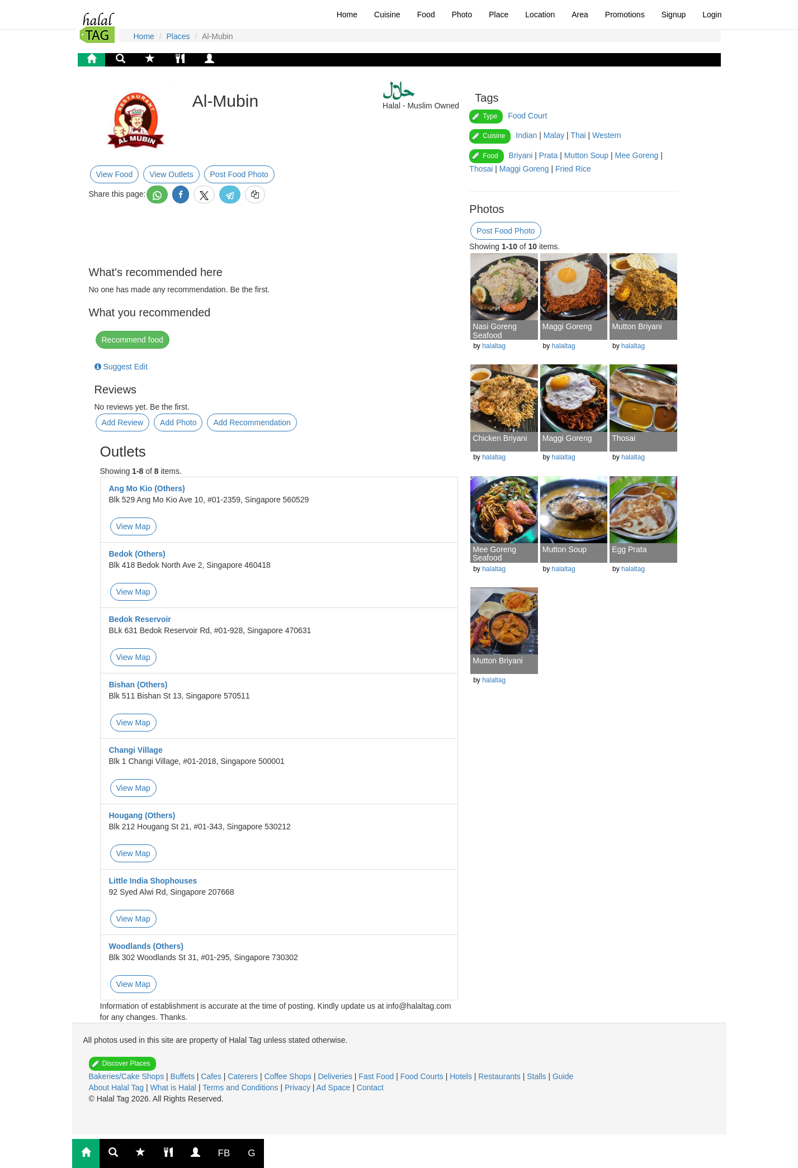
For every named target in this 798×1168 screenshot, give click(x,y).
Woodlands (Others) (146, 946)
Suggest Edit (121, 366)
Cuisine (387, 14)
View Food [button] (114, 174)
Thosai (481, 168)
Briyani (521, 155)
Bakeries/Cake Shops (128, 1076)
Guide (563, 1076)
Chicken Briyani (500, 438)
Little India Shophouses (153, 880)
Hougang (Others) (142, 815)
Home (347, 14)
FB (224, 1153)
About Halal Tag (117, 1087)
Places (178, 36)
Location (540, 14)
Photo (462, 14)
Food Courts (423, 1076)
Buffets (184, 1076)
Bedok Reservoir (140, 619)
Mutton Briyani (637, 326)
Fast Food (377, 1076)
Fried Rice (573, 168)
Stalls (537, 1076)
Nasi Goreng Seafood (495, 330)
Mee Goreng (637, 155)
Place (498, 14)
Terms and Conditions (241, 1087)
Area (580, 14)
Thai (577, 135)
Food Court (527, 115)
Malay (554, 135)
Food (426, 14)
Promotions (625, 14)
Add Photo (178, 422)
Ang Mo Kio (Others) (147, 488)
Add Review (123, 422)
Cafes (212, 1076)
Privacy (299, 1087)
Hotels (462, 1076)
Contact (370, 1087)
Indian (526, 135)
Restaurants (500, 1076)
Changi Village (136, 750)
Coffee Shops (288, 1076)
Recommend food (133, 339)
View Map (133, 526)
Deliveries (336, 1076)
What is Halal (174, 1087)
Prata (548, 155)
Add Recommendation (252, 422)
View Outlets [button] (171, 174)
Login (711, 14)
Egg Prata (629, 549)
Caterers (244, 1076)
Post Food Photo (239, 174)
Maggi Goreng (524, 168)
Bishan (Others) (138, 684)
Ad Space (334, 1087)
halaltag (494, 346)
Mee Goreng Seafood (494, 553)
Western (606, 135)
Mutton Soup (586, 155)
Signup (674, 14)
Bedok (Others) (137, 553)
